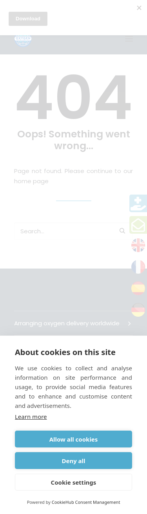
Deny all (73, 461)
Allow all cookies (73, 439)
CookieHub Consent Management (86, 502)
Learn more (31, 416)
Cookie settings (73, 482)
